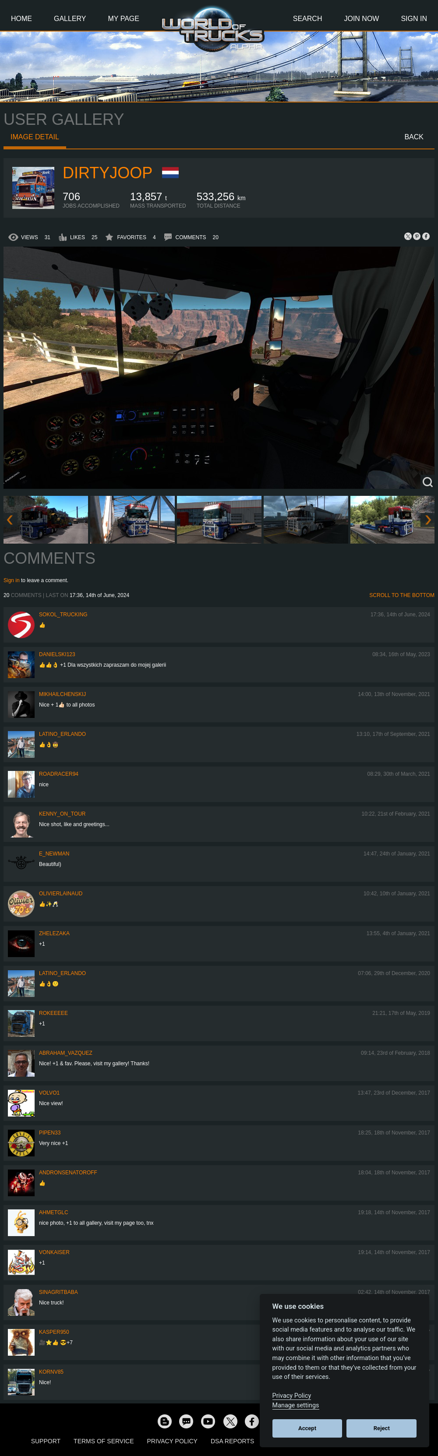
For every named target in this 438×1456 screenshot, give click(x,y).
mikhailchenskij (62, 694)
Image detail (35, 137)
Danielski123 (57, 654)
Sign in (12, 580)
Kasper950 (54, 1332)
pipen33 (49, 1133)
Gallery (70, 18)
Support (45, 1441)
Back (414, 137)
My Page (123, 18)
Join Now (361, 18)
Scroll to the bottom (401, 595)
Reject (382, 1428)
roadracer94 (58, 774)
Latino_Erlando (62, 734)
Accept (307, 1428)
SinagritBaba (58, 1292)
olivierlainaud (60, 894)
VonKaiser (54, 1252)
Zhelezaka (54, 933)
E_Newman (54, 854)
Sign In (414, 18)
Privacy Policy (172, 1441)
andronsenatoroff (68, 1173)
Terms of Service (104, 1441)
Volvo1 (49, 1093)
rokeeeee (53, 1013)
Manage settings (295, 1405)
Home (21, 18)
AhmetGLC (53, 1212)
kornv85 (51, 1372)
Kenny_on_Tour (62, 814)
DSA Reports (232, 1441)
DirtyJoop (107, 173)
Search (307, 18)
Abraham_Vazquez (65, 1053)
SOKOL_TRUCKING (63, 614)
